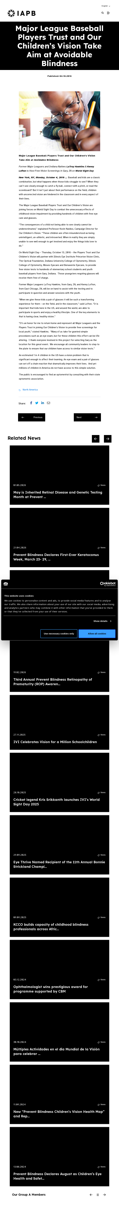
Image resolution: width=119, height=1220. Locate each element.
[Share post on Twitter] (38, 403)
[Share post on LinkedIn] (44, 403)
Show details (101, 621)
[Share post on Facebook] (32, 403)
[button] (106, 6)
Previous (32, 417)
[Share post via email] (50, 403)
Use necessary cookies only (59, 633)
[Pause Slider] (98, 1195)
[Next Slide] (107, 439)
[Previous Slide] (95, 439)
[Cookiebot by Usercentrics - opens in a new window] (102, 584)
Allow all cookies (97, 633)
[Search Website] (103, 13)
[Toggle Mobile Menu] (108, 13)
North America (30, 389)
